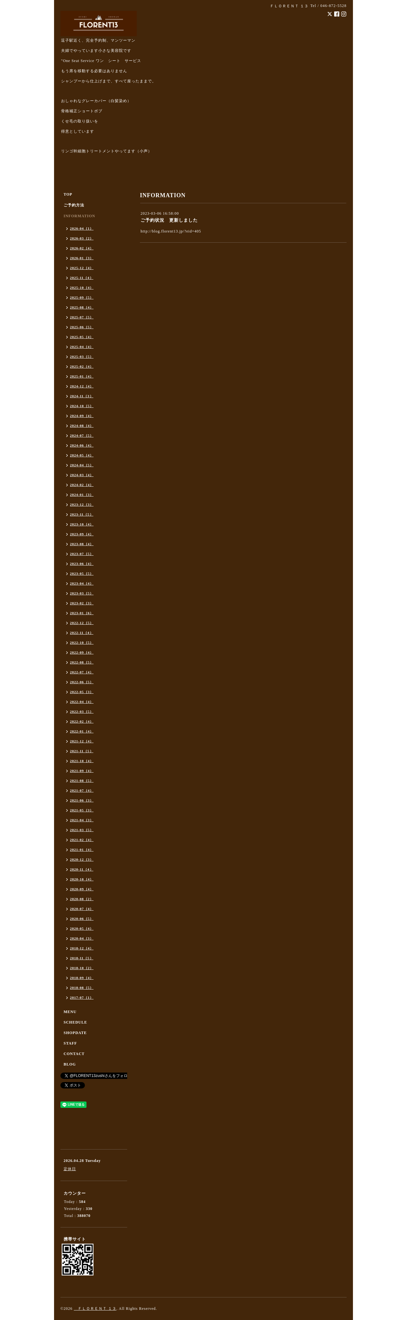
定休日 (70, 1169)
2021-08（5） (81, 780)
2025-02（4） (81, 366)
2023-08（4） (81, 544)
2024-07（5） (81, 435)
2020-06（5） (81, 919)
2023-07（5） (81, 554)
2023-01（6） (81, 613)
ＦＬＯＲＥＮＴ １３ (95, 1308)
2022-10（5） (81, 642)
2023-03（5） (81, 593)
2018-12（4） (81, 948)
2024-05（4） (81, 455)
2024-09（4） (81, 416)
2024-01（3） (81, 495)
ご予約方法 (74, 205)
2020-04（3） (81, 938)
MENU (70, 1012)
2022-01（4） (81, 731)
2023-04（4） (81, 583)
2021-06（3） (81, 800)
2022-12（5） (81, 623)
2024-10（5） (81, 406)
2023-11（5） (81, 514)
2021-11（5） (81, 751)
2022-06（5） (81, 682)
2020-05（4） (81, 928)
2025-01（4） (81, 376)
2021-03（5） (81, 830)
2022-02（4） (81, 721)
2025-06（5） (81, 327)
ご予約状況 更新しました (169, 220)
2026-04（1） (81, 228)
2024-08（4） (81, 425)
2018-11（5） (81, 958)
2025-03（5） (81, 356)
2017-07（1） (81, 997)
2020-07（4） (81, 909)
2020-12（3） (81, 859)
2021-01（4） (81, 849)
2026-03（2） (81, 238)
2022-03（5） (81, 711)
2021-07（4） (81, 790)
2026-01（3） (81, 258)
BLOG (70, 1064)
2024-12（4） (81, 386)
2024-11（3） (81, 396)
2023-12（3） (81, 504)
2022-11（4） (81, 633)
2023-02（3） (81, 603)
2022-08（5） (81, 662)
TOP (68, 194)
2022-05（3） (81, 692)
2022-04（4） (81, 702)
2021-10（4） (81, 761)
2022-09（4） (81, 652)
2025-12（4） (81, 268)
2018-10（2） (81, 968)
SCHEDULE (75, 1022)
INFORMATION (79, 216)
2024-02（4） (81, 485)
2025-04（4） (81, 347)
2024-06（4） (81, 445)
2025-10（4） (81, 287)
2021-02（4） (81, 840)
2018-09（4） (81, 978)
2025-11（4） (81, 278)
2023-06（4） (81, 564)
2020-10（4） (81, 879)
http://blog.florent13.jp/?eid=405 (171, 231)
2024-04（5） (81, 465)
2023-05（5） (81, 573)
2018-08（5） (81, 988)
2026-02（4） (81, 248)
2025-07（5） (81, 317)
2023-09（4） (81, 534)
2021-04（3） (81, 820)
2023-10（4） (81, 524)
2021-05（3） (81, 810)
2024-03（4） (81, 475)
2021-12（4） (81, 741)
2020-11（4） (81, 869)
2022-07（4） (81, 672)
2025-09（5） (81, 297)
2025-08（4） (81, 307)
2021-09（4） (81, 771)
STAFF (70, 1043)
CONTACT (74, 1054)
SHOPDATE (75, 1033)
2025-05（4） (81, 337)
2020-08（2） (81, 899)
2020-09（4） (81, 889)
